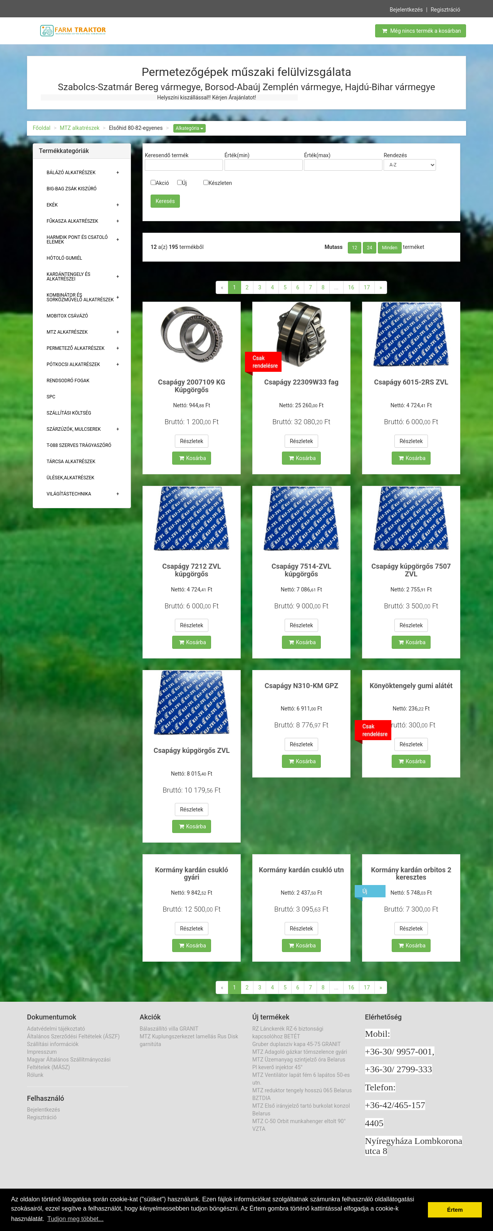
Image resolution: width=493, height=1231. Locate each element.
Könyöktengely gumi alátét (411, 686)
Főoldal (41, 128)
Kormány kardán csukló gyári (191, 874)
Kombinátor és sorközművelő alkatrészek (80, 297)
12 (354, 247)
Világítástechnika (69, 494)
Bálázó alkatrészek (71, 172)
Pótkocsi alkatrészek (73, 364)
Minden (389, 247)
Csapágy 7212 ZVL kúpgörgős (191, 570)
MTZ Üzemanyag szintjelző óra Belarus (298, 1059)
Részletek (191, 441)
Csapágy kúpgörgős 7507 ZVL (411, 570)
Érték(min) (237, 155)
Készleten (217, 183)
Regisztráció (445, 9)
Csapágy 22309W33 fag (301, 382)
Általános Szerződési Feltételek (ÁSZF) (73, 1036)
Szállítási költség (69, 413)
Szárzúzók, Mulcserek (74, 429)
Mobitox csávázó (67, 316)
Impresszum (42, 1052)
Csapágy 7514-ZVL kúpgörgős (301, 570)
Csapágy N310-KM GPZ (301, 686)
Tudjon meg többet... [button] (75, 1219)
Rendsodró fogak (68, 380)
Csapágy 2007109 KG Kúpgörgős (191, 386)
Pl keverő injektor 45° (277, 1067)
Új (182, 183)
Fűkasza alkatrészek (72, 221)
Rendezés (395, 155)
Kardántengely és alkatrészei (68, 277)
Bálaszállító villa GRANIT (169, 1029)
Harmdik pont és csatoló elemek (77, 240)
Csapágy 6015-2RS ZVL (411, 382)
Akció (160, 183)
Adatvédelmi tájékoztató (56, 1029)
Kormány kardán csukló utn (301, 870)
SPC (51, 397)
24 (369, 247)
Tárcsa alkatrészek (71, 461)
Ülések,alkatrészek (70, 477)
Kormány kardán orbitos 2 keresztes (411, 874)
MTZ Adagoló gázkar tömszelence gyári (299, 1052)
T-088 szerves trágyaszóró (79, 445)
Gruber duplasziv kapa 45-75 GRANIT (296, 1044)
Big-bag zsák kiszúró (72, 188)
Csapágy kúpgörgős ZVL (192, 750)
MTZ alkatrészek (79, 128)
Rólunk (35, 1075)
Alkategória (189, 128)
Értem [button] (455, 1210)
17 (367, 287)
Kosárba (192, 458)
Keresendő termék (166, 155)
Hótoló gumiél (64, 258)
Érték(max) (317, 155)
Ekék (52, 205)
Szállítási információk (53, 1044)
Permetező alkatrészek (75, 348)
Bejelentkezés (406, 9)
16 (351, 287)
